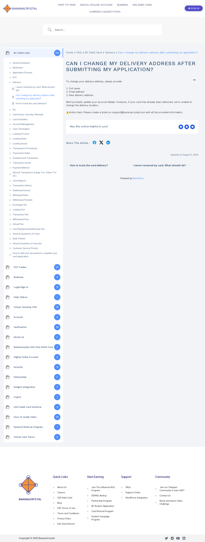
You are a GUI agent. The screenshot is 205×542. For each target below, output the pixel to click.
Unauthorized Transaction (25, 158)
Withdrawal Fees (21, 219)
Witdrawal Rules (20, 195)
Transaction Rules (21, 153)
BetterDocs (138, 178)
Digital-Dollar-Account (96, 5)
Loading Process (21, 134)
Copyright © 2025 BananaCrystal (37, 538)
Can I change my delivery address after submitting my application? (35, 97)
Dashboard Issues (21, 190)
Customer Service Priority (25, 248)
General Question (21, 63)
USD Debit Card (142, 5)
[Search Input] (106, 29)
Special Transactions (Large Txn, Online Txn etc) (34, 174)
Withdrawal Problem (22, 200)
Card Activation (20, 119)
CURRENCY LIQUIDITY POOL (105, 11)
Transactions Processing (25, 148)
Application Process (22, 72)
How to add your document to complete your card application (35, 255)
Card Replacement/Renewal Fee (29, 229)
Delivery (17, 82)
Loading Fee (19, 209)
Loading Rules (20, 138)
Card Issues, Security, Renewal (28, 114)
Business (122, 5)
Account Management (23, 124)
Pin (14, 109)
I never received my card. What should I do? (35, 89)
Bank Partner (19, 238)
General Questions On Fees (26, 233)
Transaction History (22, 185)
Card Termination (21, 129)
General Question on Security (27, 243)
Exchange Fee (20, 205)
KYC (15, 77)
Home (69, 52)
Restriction (18, 67)
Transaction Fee (21, 214)
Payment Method (21, 167)
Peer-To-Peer (66, 5)
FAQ (79, 52)
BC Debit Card (93, 52)
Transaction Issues (22, 162)
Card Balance (19, 180)
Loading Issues (20, 143)
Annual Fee (18, 224)
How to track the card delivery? (31, 103)
